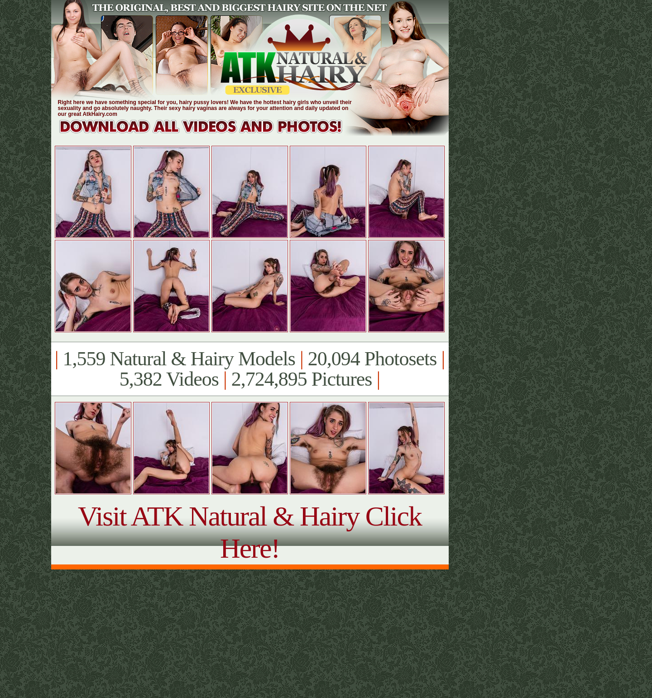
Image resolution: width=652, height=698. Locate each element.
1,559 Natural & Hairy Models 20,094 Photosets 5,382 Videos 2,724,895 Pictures (250, 369)
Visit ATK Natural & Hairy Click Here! (250, 532)
